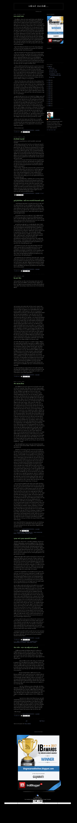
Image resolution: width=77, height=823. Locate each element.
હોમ (26, 720)
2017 (49, 90)
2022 (49, 80)
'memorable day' (29, 532)
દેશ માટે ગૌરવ (17, 278)
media (34, 642)
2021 (49, 82)
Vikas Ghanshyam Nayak (54, 119)
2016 (49, 92)
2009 (49, 105)
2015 (49, 93)
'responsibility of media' (20, 642)
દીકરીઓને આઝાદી (19, 139)
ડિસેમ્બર (51, 68)
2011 (49, 101)
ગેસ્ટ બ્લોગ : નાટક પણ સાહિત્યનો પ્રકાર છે (26, 647)
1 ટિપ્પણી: (42, 193)
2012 (49, 99)
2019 (49, 86)
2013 (49, 97)
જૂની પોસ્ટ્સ (42, 720)
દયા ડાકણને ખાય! (19, 16)
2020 (49, 84)
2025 (49, 66)
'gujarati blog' (20, 532)
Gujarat (23, 533)
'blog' (18, 641)
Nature (27, 533)
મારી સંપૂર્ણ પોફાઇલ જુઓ (51, 129)
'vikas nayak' (30, 642)
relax (31, 533)
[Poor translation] (40, 801)
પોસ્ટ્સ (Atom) (28, 723)
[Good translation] (35, 801)
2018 (49, 88)
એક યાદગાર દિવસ (19, 383)
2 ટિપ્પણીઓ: (16, 530)
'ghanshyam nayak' (24, 641)
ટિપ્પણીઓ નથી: (17, 131)
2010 (49, 103)
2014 (49, 95)
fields (19, 533)
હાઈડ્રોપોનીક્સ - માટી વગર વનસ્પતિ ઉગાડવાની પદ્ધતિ (29, 200)
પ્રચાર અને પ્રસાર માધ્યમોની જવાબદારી (25, 538)
